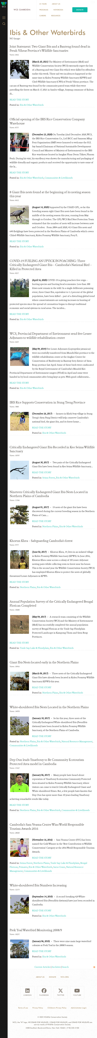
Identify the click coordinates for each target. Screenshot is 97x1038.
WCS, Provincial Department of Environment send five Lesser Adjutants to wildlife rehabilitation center (50, 336)
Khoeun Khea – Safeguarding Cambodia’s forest (41, 541)
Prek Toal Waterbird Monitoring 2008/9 (36, 930)
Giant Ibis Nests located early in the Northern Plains (44, 662)
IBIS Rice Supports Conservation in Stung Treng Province (47, 402)
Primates (23, 867)
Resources (55, 16)
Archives (56, 966)
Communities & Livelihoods (59, 177)
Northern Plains (50, 526)
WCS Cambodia (22, 9)
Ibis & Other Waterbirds (32, 104)
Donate (79, 10)
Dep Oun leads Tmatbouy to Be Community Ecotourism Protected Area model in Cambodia (47, 762)
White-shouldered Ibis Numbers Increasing (38, 885)
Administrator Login (78, 1008)
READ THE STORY (19, 99)
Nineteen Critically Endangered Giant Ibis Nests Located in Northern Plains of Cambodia (49, 494)
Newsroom (58, 10)
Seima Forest (48, 477)
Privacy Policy (37, 1008)
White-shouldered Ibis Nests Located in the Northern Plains (49, 707)
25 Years (43, 4)
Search (65, 966)
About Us (56, 4)
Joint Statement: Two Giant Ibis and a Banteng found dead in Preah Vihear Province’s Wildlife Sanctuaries (50, 49)
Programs (43, 10)
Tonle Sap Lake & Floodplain (34, 648)
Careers (42, 16)
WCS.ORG (65, 977)
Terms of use (23, 1008)
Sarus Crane (59, 867)
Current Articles (42, 966)
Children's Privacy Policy (56, 1008)
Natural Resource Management (77, 741)
